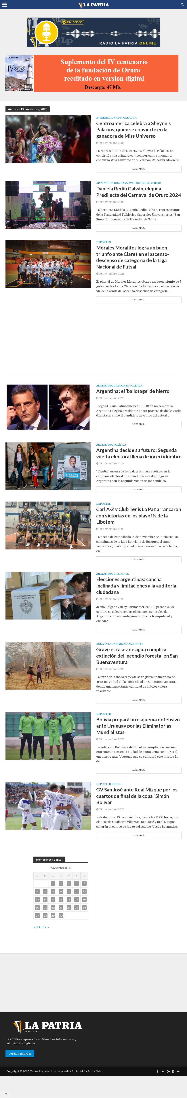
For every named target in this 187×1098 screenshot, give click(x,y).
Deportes (103, 250)
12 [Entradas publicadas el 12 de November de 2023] (84, 913)
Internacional (107, 117)
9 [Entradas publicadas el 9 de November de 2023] (61, 913)
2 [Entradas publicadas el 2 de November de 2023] (61, 905)
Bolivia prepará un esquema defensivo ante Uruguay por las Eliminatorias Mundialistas (132, 746)
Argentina (104, 395)
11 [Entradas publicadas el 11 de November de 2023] (76, 913)
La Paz (112, 663)
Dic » (46, 949)
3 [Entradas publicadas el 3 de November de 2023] (69, 905)
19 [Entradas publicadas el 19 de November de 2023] (84, 922)
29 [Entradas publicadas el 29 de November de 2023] (53, 938)
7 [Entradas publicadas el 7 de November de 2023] (45, 913)
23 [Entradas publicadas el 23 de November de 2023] (61, 930)
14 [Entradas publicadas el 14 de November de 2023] (45, 922)
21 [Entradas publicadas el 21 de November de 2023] (45, 930)
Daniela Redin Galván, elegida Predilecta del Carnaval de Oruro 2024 (134, 196)
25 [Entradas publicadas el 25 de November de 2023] (76, 930)
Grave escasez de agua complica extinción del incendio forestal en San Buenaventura (134, 675)
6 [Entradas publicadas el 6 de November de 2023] (37, 913)
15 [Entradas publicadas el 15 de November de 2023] (53, 922)
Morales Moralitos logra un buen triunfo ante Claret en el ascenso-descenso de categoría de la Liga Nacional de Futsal (134, 266)
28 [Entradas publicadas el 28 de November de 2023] (45, 938)
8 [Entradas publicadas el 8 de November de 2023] (53, 913)
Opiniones (121, 395)
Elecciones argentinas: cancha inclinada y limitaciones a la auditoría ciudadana (139, 604)
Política (136, 395)
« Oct (36, 949)
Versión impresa (19, 1076)
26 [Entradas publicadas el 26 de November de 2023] (84, 930)
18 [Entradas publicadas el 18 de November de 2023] (76, 922)
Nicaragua (128, 117)
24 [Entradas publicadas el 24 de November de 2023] (68, 930)
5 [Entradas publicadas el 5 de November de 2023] (84, 905)
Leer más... (139, 170)
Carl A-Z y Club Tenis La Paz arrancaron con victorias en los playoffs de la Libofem (131, 533)
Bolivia (101, 663)
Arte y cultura (108, 184)
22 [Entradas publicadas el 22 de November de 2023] (53, 930)
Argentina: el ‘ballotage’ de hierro (135, 401)
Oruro (156, 184)
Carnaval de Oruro (135, 184)
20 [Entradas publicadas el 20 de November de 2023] (37, 930)
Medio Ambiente (130, 663)
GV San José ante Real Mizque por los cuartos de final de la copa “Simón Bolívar (139, 817)
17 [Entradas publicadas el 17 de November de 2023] (68, 922)
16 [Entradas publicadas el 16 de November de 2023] (61, 922)
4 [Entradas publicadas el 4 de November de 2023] (76, 905)
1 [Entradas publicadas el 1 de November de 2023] (53, 905)
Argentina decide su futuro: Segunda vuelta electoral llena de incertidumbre (138, 466)
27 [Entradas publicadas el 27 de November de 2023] (37, 938)
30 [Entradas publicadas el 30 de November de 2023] (61, 938)
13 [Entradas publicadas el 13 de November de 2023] (37, 922)
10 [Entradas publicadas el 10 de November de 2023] (68, 913)
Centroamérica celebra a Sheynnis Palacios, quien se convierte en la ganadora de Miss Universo (136, 130)
